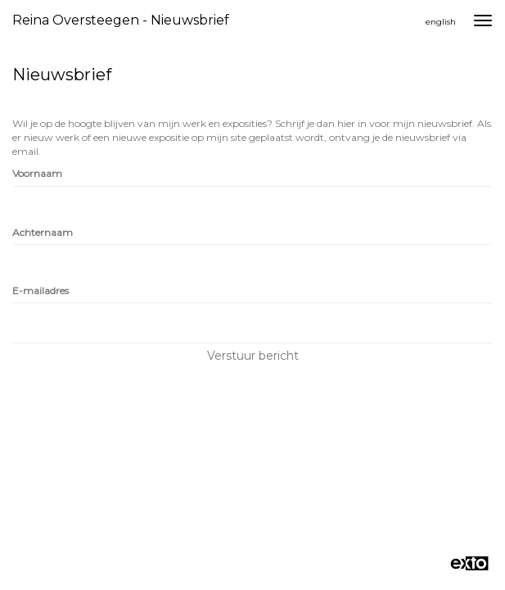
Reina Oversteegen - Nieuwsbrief (120, 20)
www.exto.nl (163, 467)
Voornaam (37, 173)
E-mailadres (40, 290)
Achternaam (42, 232)
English (441, 21)
